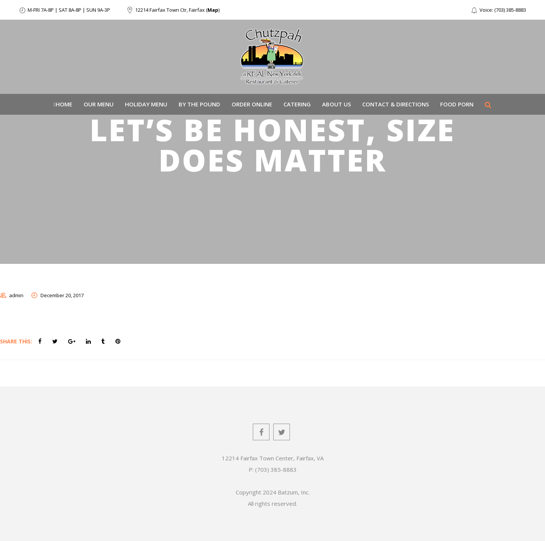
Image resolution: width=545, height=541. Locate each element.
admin (16, 295)
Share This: (16, 341)
